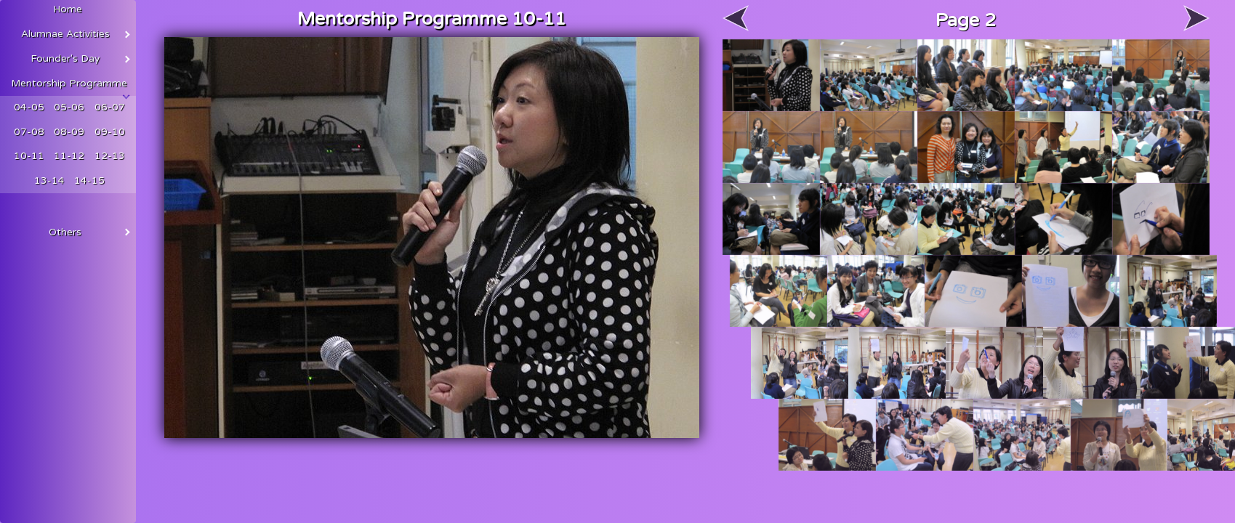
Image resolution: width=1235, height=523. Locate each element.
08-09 (69, 132)
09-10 (109, 132)
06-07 (109, 107)
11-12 (69, 156)
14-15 (89, 181)
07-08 (29, 132)
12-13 (109, 156)
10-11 (29, 156)
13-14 (49, 181)
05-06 (69, 107)
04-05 (29, 107)
